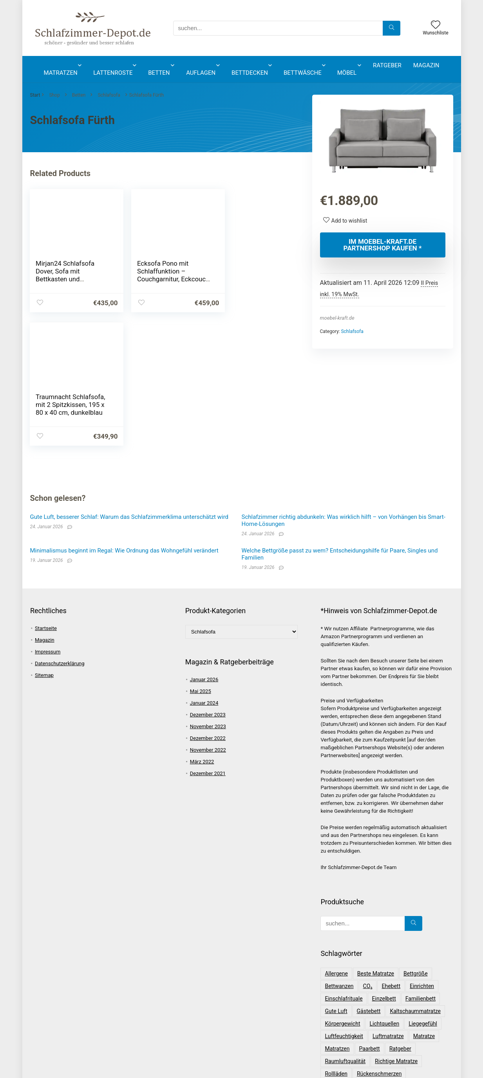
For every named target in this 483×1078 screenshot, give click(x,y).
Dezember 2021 (208, 640)
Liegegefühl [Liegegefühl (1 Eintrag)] (423, 890)
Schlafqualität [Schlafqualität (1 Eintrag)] (386, 978)
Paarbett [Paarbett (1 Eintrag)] (369, 915)
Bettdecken (250, 72)
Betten (159, 72)
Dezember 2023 (208, 581)
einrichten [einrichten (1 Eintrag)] (422, 852)
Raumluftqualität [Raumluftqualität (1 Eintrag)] (345, 928)
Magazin (426, 65)
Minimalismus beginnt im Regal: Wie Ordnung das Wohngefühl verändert (124, 417)
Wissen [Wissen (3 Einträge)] (333, 1040)
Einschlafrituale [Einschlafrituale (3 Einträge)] (343, 865)
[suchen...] (391, 28)
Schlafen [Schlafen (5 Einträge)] (394, 953)
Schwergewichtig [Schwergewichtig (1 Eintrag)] (408, 1015)
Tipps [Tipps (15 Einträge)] (376, 1028)
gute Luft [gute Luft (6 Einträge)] (336, 878)
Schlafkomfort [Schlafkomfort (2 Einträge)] (342, 978)
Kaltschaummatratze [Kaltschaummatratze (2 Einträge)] (415, 878)
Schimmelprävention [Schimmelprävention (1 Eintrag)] (350, 953)
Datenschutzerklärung (60, 530)
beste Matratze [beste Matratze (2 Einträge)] (375, 840)
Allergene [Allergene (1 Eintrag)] (336, 840)
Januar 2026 (204, 546)
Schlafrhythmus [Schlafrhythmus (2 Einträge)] (389, 990)
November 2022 (208, 616)
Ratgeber (387, 65)
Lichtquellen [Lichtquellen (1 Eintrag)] (384, 890)
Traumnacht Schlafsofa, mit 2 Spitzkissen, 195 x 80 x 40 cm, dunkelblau (249, 275)
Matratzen (61, 72)
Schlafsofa (109, 95)
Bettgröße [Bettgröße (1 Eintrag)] (415, 840)
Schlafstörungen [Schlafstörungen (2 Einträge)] (345, 1003)
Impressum (47, 518)
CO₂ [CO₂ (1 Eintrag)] (368, 852)
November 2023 (208, 593)
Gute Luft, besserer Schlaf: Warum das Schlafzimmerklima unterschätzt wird (129, 383)
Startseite (46, 495)
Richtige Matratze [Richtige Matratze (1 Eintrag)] (396, 928)
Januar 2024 (204, 569)
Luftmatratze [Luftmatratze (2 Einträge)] (388, 903)
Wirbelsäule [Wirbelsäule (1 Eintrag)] (432, 1028)
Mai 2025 (200, 558)
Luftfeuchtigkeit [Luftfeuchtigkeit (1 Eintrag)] (344, 903)
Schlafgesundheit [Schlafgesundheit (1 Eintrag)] (346, 965)
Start (35, 95)
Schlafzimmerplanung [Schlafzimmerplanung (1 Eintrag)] (351, 1015)
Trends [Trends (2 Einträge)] (400, 1028)
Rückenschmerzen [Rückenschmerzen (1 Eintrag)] (379, 940)
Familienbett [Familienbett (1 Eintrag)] (420, 865)
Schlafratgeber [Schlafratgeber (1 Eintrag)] (342, 990)
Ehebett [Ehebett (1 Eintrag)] (391, 852)
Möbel (346, 72)
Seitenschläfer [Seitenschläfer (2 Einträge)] (342, 1028)
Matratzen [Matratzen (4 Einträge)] (337, 915)
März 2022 (202, 628)
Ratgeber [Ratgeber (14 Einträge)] (400, 915)
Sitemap (44, 542)
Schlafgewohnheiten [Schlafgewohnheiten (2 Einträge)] (401, 965)
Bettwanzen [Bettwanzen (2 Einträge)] (339, 852)
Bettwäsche (303, 72)
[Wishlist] (435, 25)
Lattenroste (112, 72)
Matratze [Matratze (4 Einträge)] (424, 903)
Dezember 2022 (208, 605)
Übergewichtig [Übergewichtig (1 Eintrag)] (369, 1040)
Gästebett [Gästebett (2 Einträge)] (369, 878)
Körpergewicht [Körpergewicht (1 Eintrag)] (342, 890)
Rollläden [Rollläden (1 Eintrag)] (336, 940)
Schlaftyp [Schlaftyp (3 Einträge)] (385, 1003)
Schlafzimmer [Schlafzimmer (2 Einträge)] (423, 1003)
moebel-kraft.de (337, 318)
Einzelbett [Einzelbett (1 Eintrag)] (384, 865)
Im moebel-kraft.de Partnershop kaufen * (383, 245)
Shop (54, 95)
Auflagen (200, 72)
